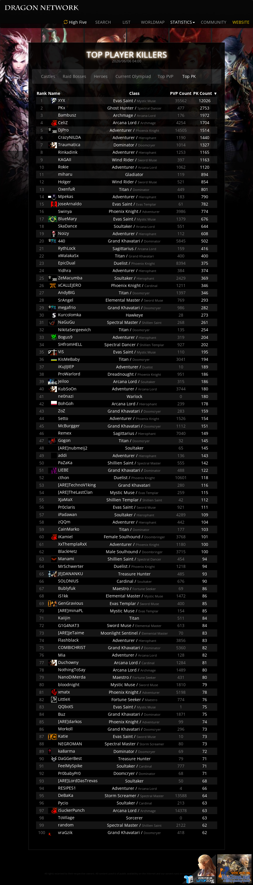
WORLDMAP (152, 22)
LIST (126, 22)
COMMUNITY (213, 22)
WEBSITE (240, 22)
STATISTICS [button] (182, 22)
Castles (48, 76)
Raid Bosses (74, 76)
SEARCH (103, 22)
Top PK (189, 76)
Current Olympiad (133, 76)
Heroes (101, 76)
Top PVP (165, 76)
